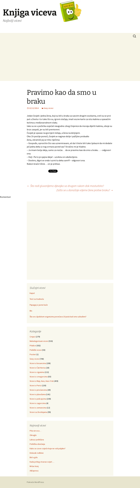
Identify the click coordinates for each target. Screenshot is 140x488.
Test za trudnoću (37, 299)
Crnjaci (32, 336)
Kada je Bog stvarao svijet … (42, 462)
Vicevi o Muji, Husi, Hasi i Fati (42, 381)
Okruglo (33, 435)
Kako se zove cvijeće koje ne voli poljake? (47, 448)
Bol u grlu (34, 457)
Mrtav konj (34, 466)
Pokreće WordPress (35, 482)
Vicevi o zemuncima (38, 407)
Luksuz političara (37, 439)
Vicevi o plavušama (38, 394)
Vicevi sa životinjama (38, 412)
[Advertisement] (70, 61)
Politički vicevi (36, 350)
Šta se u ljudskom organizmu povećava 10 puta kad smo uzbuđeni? (58, 316)
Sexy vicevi (48, 108)
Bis (31, 310)
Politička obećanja (37, 444)
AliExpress (34, 470)
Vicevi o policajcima (38, 399)
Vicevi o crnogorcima (39, 376)
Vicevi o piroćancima (38, 390)
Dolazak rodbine (37, 453)
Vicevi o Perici (36, 385)
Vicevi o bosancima (38, 363)
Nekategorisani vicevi (39, 341)
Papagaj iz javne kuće (39, 305)
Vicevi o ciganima (37, 372)
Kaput (32, 293)
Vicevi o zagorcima (38, 403)
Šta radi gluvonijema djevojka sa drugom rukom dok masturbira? (65, 186)
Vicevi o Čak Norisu (38, 367)
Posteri (33, 354)
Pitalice (33, 345)
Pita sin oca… (35, 430)
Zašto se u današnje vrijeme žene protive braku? (84, 190)
